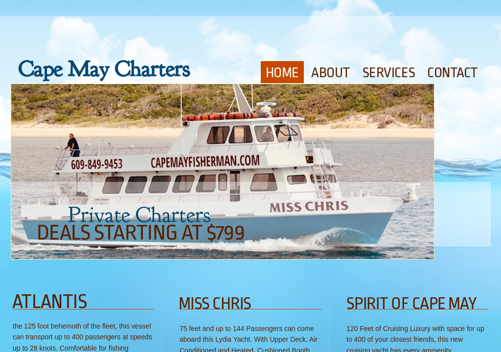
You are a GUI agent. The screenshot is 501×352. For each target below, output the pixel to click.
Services (389, 73)
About (330, 73)
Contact (452, 73)
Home (282, 73)
